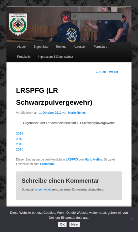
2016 (19, 144)
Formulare (101, 46)
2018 (19, 139)
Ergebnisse (41, 46)
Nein (74, 224)
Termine (61, 46)
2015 (19, 149)
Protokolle (23, 56)
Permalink (47, 164)
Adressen (80, 46)
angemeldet (43, 189)
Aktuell (21, 46)
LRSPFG (72, 159)
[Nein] (131, 219)
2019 (19, 133)
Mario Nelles (77, 112)
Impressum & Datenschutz (55, 56)
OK (62, 224)
